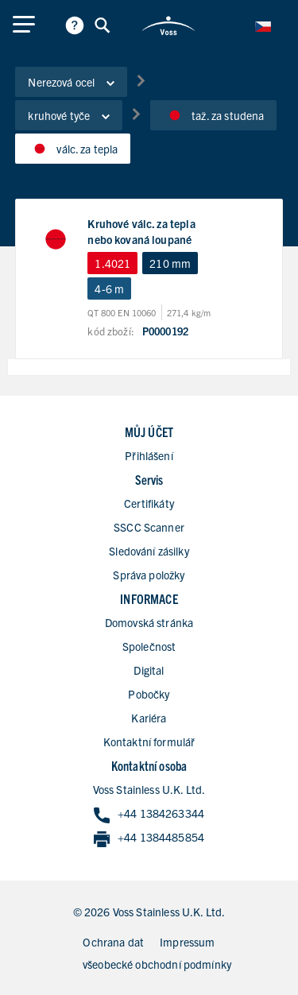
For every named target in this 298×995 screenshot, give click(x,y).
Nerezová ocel (71, 82)
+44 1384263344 (149, 814)
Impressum (187, 942)
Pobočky (148, 694)
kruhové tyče (69, 115)
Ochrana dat (113, 942)
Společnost (149, 646)
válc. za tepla (73, 149)
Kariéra (148, 717)
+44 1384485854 (149, 838)
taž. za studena (213, 115)
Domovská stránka (149, 622)
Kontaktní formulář (149, 741)
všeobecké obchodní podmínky (157, 964)
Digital (149, 670)
